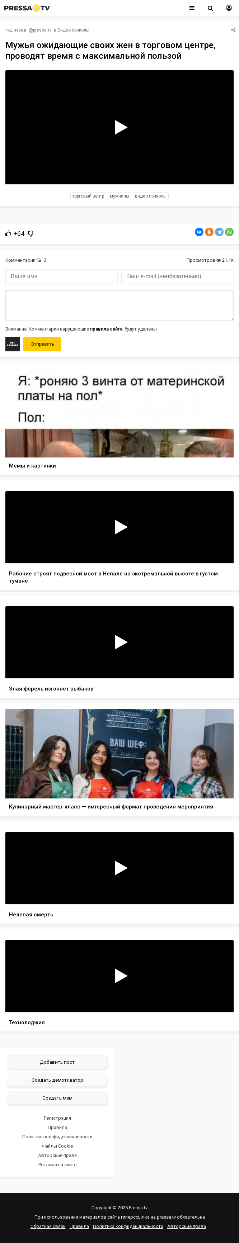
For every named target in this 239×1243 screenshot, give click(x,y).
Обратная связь (48, 1226)
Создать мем (57, 1098)
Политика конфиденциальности (57, 1136)
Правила (57, 1127)
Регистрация (57, 1118)
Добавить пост (57, 1062)
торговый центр (88, 196)
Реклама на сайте (57, 1164)
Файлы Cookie (57, 1146)
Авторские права (57, 1155)
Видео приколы (73, 30)
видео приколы (151, 196)
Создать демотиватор (57, 1080)
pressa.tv (42, 30)
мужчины (119, 196)
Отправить (42, 344)
